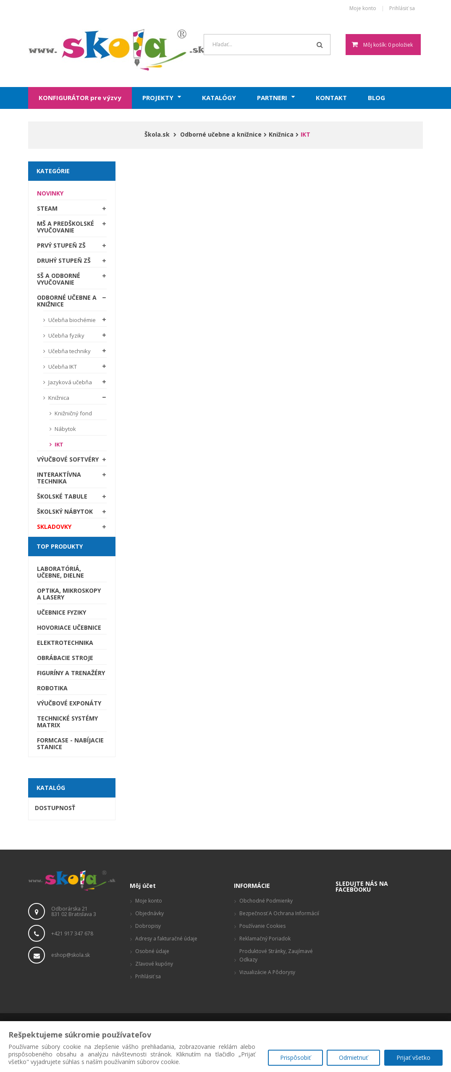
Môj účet (143, 886)
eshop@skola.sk (70, 954)
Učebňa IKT (62, 366)
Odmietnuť (353, 1057)
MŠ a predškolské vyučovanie (65, 226)
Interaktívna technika (59, 477)
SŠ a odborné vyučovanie (58, 279)
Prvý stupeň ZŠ (61, 245)
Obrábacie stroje (65, 658)
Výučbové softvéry (68, 459)
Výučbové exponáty (69, 703)
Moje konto (362, 8)
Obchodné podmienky (266, 900)
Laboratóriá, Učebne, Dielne (60, 572)
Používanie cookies (262, 925)
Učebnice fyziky (61, 612)
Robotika (52, 688)
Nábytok (64, 429)
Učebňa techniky (69, 351)
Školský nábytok (65, 511)
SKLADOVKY (54, 527)
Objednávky (149, 913)
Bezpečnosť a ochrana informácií (279, 913)
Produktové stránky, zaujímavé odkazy (276, 955)
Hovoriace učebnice (69, 627)
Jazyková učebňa (69, 382)
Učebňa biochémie (71, 320)
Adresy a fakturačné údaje (166, 938)
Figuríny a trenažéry (71, 673)
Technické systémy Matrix (67, 721)
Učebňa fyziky (65, 335)
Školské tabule (62, 496)
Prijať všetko (413, 1057)
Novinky (50, 193)
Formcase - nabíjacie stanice (70, 743)
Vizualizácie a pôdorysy (267, 972)
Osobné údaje (152, 951)
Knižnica (58, 397)
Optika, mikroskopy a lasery (69, 593)
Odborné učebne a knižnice (67, 300)
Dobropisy (148, 925)
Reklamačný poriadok (265, 938)
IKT (58, 444)
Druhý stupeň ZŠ (64, 260)
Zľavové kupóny (154, 963)
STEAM (47, 208)
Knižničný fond (72, 413)
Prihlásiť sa (402, 8)
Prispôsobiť (295, 1057)
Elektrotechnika (65, 643)
